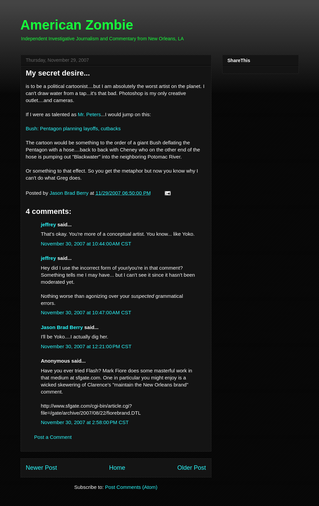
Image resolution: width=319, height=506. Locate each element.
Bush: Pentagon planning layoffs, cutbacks (73, 128)
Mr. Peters (89, 114)
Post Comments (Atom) (131, 487)
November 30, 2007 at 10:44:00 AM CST (86, 243)
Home (117, 467)
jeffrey (48, 224)
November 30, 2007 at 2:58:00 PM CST (85, 422)
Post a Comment (53, 437)
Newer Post (41, 467)
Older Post (191, 467)
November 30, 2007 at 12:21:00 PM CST (86, 346)
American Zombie (77, 24)
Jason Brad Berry (62, 327)
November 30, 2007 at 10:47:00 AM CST (86, 312)
